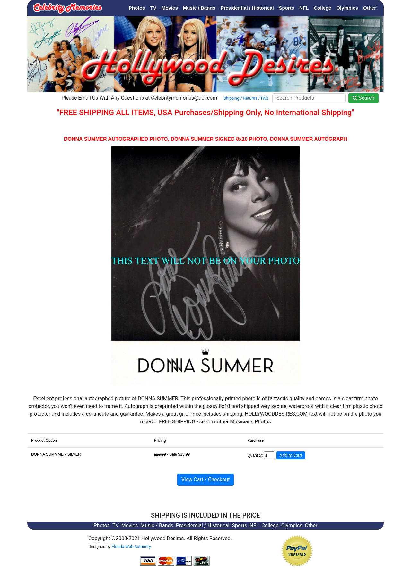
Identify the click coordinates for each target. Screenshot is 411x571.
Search (363, 98)
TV (153, 8)
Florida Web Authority (131, 546)
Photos (137, 8)
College (322, 8)
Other (369, 8)
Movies (170, 8)
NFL (304, 8)
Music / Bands (199, 8)
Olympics (347, 8)
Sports (286, 8)
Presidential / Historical (247, 8)
